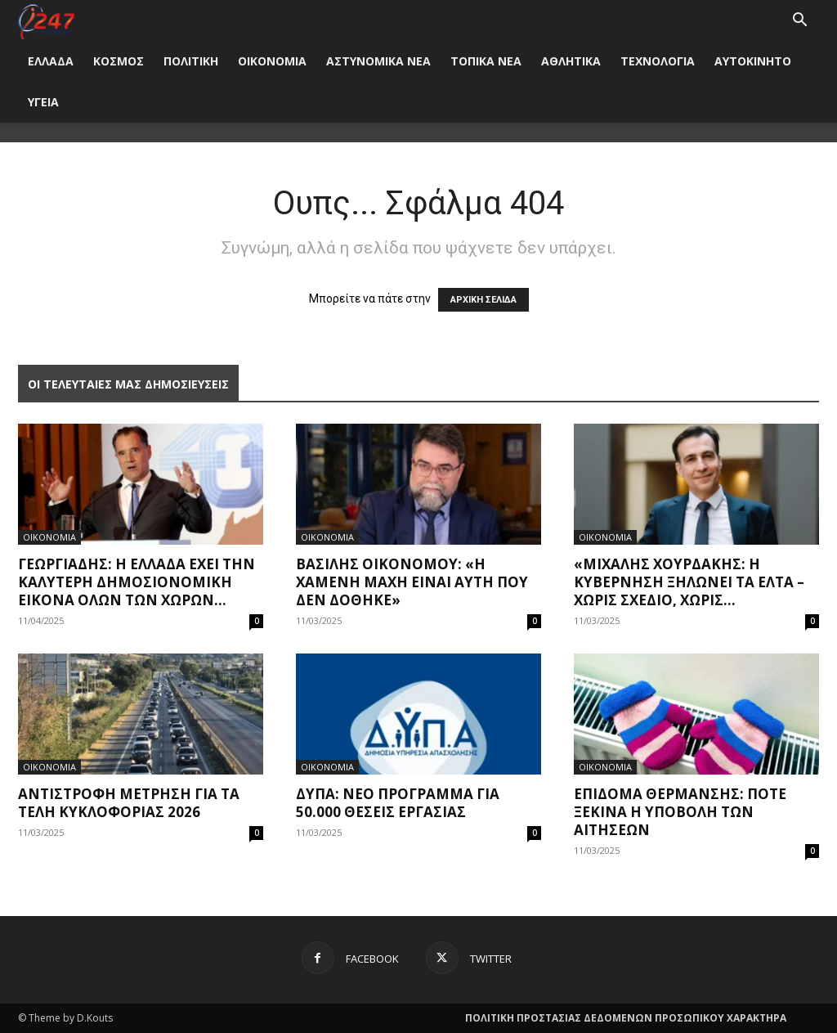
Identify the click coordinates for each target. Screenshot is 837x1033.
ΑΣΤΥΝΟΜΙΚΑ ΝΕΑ (378, 61)
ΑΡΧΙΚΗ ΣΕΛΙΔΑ (483, 299)
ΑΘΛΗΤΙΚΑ (571, 61)
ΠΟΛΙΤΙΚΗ (190, 61)
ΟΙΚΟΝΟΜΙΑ (272, 61)
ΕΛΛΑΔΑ (51, 61)
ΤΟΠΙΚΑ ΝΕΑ (485, 61)
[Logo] (46, 20)
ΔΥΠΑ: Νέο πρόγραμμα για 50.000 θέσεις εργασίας (397, 802)
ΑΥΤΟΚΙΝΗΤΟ (752, 61)
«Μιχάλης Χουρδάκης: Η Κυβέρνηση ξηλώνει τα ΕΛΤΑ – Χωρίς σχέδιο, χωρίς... (689, 582)
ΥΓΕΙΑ (43, 102)
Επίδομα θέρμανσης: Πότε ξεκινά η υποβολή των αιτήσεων (680, 811)
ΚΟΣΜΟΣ (118, 61)
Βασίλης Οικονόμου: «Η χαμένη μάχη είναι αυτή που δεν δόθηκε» (412, 582)
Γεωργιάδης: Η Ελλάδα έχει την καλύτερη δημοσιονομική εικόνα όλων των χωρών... (136, 582)
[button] (799, 21)
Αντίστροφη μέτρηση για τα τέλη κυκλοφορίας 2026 (128, 802)
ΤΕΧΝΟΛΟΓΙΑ (657, 61)
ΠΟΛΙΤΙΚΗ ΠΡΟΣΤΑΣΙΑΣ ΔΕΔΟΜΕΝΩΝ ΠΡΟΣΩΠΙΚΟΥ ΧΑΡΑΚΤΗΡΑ (625, 1018)
